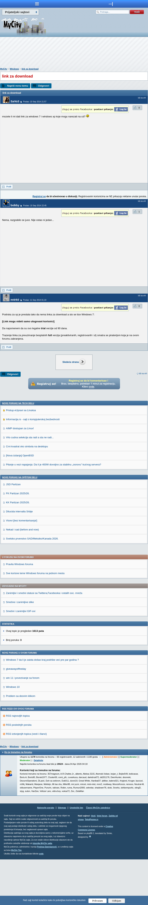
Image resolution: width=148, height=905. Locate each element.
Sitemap (62, 853)
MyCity (3, 69)
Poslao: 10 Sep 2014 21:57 (34, 102)
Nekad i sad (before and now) (22, 575)
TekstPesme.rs (91, 865)
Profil (8, 186)
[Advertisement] (74, 53)
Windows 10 (13, 732)
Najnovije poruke (45, 853)
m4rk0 (15, 299)
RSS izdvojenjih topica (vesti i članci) (26, 779)
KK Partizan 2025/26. (18, 548)
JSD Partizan (13, 529)
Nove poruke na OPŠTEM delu (19, 523)
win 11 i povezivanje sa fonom (22, 723)
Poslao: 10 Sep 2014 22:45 (34, 206)
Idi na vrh (143, 373)
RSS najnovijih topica (18, 761)
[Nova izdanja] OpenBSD (20, 501)
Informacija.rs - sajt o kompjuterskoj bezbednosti (33, 464)
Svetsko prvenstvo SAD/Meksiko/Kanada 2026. (32, 584)
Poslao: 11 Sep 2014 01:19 (34, 300)
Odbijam (116, 900)
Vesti (93, 861)
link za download (30, 69)
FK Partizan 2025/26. (17, 539)
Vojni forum (102, 861)
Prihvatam (97, 900)
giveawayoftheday (16, 714)
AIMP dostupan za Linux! (20, 474)
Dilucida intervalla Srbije (19, 557)
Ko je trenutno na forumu (18, 797)
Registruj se (39, 196)
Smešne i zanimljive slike (20, 647)
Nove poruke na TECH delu (18, 449)
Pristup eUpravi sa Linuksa (21, 455)
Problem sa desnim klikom (20, 741)
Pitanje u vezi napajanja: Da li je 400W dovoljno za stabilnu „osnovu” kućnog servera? (53, 510)
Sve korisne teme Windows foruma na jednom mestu (35, 618)
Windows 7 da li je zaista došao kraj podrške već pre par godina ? (42, 705)
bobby (15, 205)
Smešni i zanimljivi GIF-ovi (20, 656)
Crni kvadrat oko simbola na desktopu (27, 492)
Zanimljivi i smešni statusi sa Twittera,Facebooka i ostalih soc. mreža (44, 638)
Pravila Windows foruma (19, 609)
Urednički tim (76, 853)
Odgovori (43, 85)
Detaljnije (38, 806)
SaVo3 (15, 101)
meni (37, 4)
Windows (14, 69)
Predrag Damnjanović (47, 892)
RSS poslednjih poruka (18, 770)
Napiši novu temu (17, 85)
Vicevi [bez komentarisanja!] (21, 566)
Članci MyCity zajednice (98, 853)
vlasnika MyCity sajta (42, 889)
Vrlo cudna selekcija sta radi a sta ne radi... (30, 483)
